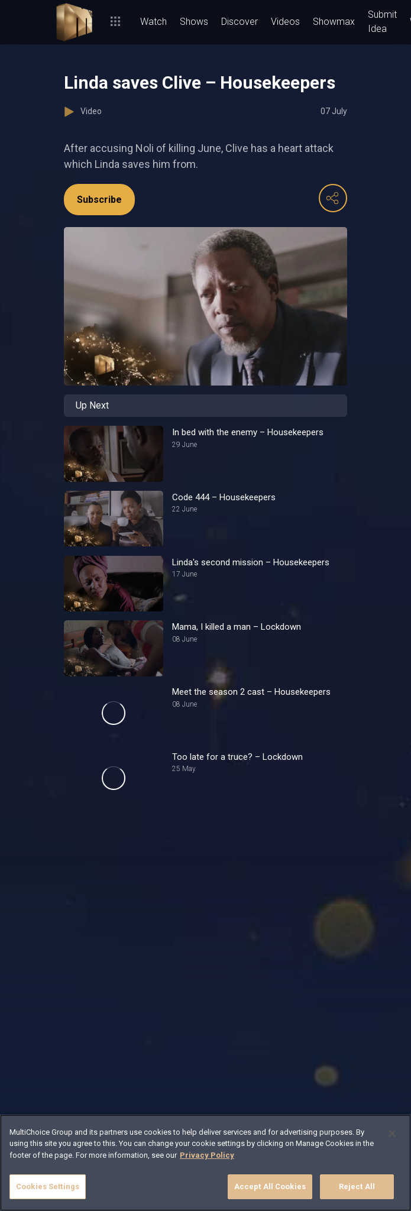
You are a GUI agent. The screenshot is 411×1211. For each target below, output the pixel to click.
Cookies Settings (47, 1186)
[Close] (392, 1134)
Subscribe (99, 199)
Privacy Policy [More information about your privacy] (207, 1155)
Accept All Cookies (270, 1186)
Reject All (357, 1186)
